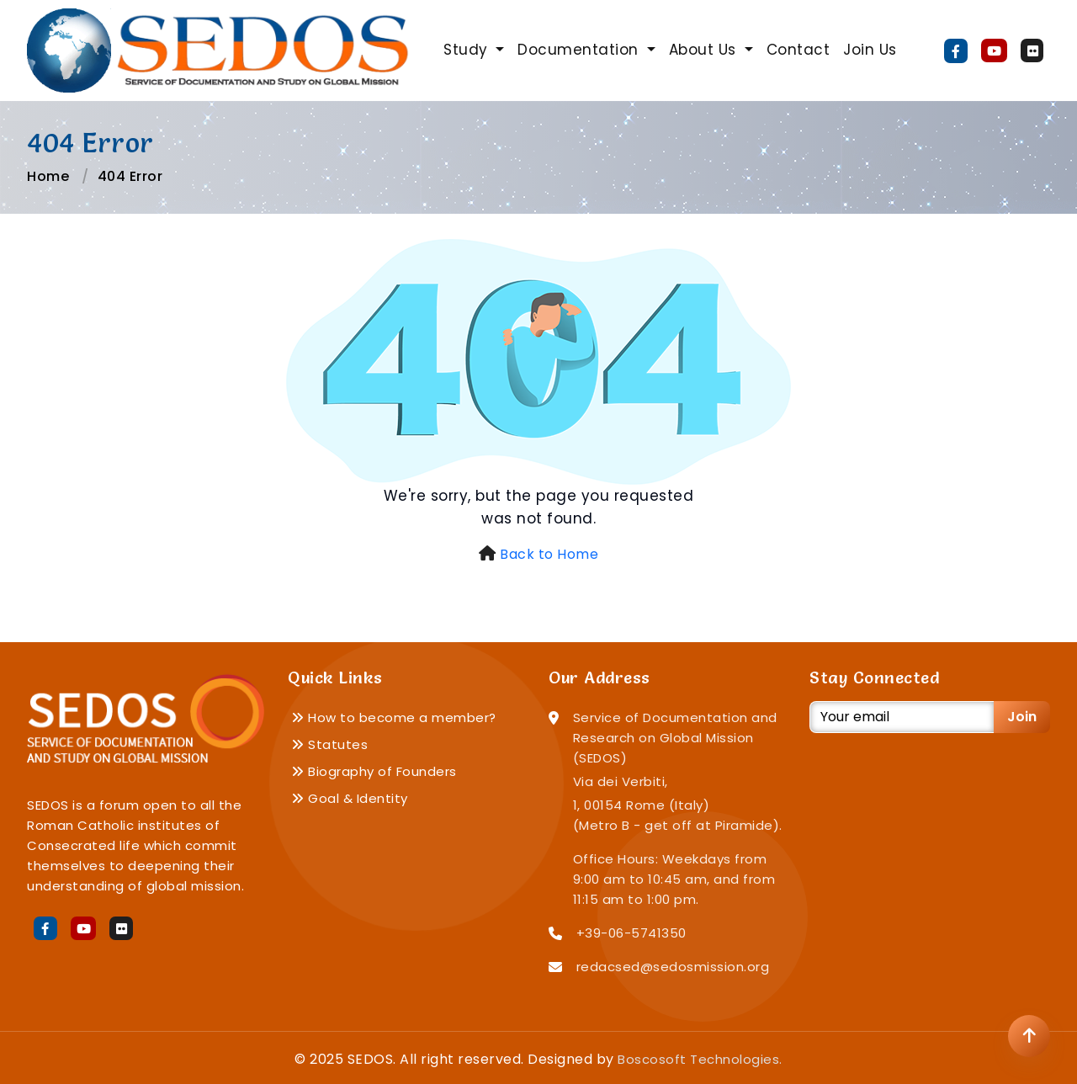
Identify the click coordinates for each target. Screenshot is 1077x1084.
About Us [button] (705, 50)
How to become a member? (393, 717)
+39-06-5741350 (631, 933)
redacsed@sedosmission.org (673, 966)
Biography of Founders (374, 771)
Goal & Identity (349, 798)
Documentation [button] (580, 50)
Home (48, 176)
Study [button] (467, 50)
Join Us (870, 50)
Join (1022, 716)
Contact (798, 50)
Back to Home (549, 554)
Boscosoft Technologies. (700, 1059)
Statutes (329, 744)
